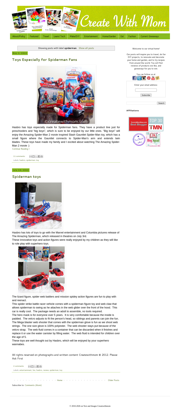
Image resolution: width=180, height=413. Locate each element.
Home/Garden (109, 36)
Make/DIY (75, 36)
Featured (34, 36)
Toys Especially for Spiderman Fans (44, 59)
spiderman (30, 160)
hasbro (22, 160)
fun (34, 370)
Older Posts (113, 380)
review (46, 370)
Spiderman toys (26, 176)
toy (37, 160)
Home (59, 380)
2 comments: (19, 366)
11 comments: (19, 156)
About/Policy (18, 36)
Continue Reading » (21, 148)
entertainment (25, 370)
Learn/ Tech (59, 36)
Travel (46, 36)
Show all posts (86, 48)
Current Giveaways (150, 36)
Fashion (132, 36)
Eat (122, 36)
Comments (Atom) (33, 385)
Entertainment (91, 36)
